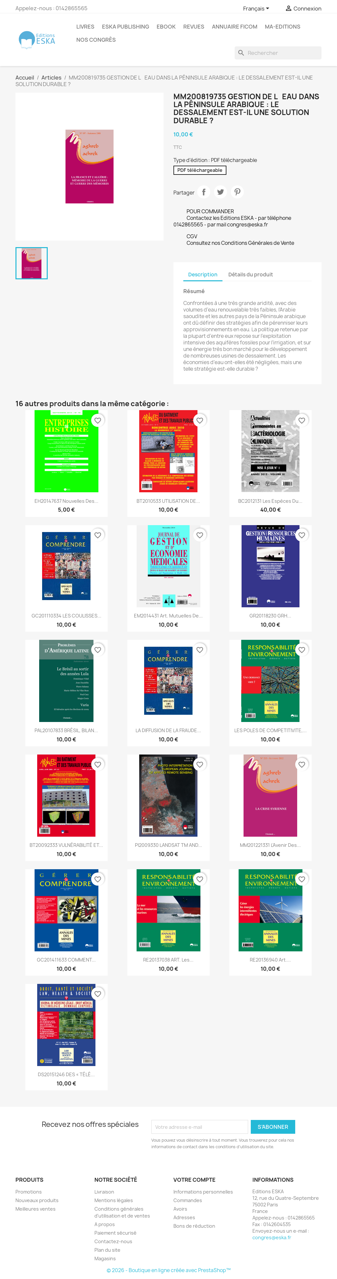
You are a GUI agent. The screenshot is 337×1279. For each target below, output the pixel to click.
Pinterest (237, 191)
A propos (104, 1224)
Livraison (104, 1192)
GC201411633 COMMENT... (66, 960)
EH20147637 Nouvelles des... (66, 501)
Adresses (184, 1217)
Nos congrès (96, 39)
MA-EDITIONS (282, 26)
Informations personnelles (203, 1192)
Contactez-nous (113, 1241)
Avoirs (180, 1209)
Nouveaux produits (37, 1200)
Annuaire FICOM (234, 26)
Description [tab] (203, 274)
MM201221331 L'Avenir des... (270, 845)
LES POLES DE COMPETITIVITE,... (270, 730)
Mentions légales (113, 1200)
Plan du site (107, 1250)
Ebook (166, 26)
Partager (203, 191)
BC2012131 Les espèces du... (270, 501)
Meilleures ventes (35, 1209)
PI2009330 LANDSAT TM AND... (168, 845)
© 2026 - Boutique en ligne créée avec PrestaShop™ (169, 1270)
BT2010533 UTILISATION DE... (168, 501)
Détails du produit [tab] (250, 274)
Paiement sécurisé (115, 1233)
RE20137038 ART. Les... (168, 960)
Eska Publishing (125, 26)
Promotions (28, 1192)
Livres (85, 26)
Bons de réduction (194, 1226)
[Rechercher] (278, 52)
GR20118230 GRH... (270, 616)
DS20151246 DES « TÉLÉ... (66, 1074)
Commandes (187, 1200)
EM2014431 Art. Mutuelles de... (168, 616)
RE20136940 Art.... (270, 960)
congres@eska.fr (271, 1237)
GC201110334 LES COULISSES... (66, 616)
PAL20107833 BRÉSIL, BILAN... (66, 730)
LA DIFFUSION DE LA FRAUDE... (168, 730)
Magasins (105, 1258)
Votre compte (194, 1179)
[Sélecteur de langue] (257, 9)
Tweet (220, 191)
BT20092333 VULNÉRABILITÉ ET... (66, 845)
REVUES (193, 26)
